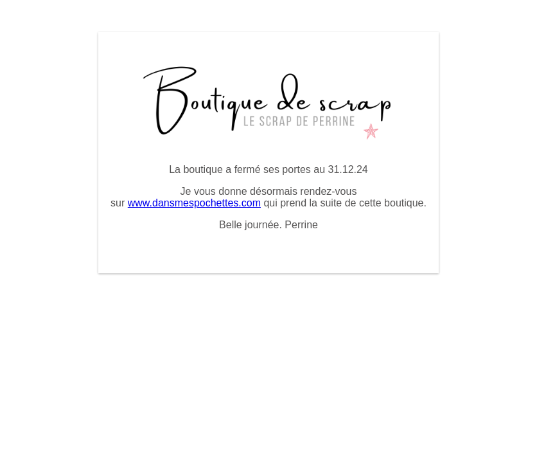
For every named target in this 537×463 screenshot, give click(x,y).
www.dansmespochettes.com (194, 202)
